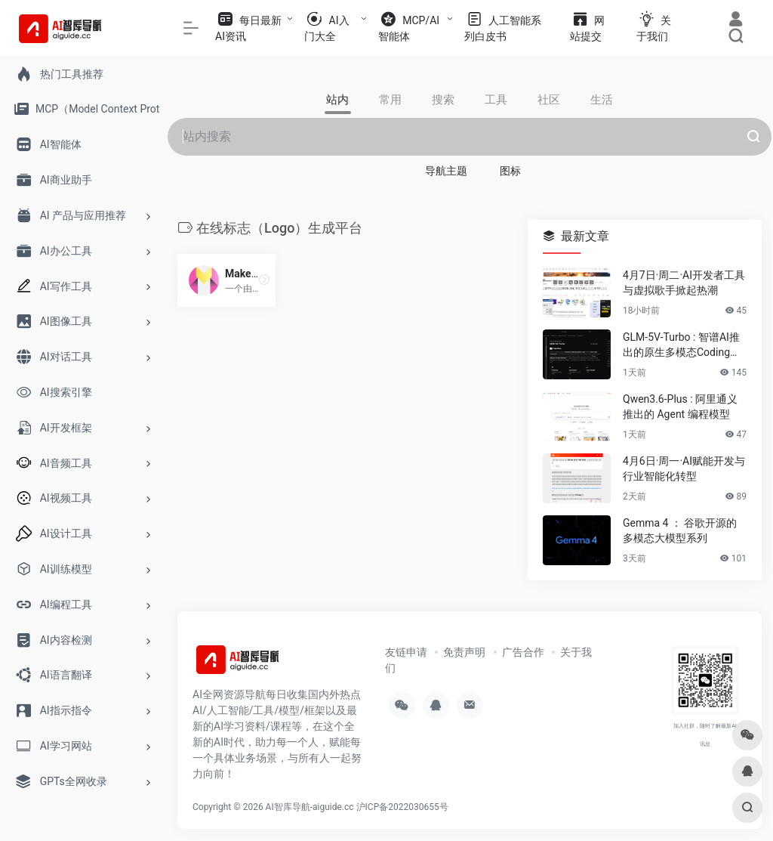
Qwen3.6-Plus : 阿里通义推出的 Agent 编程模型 (680, 406)
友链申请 (406, 652)
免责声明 (464, 652)
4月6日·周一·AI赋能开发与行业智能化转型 (684, 468)
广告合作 (523, 652)
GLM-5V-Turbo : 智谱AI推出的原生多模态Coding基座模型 (682, 345)
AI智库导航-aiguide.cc (310, 807)
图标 (510, 171)
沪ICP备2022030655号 (402, 807)
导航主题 (446, 171)
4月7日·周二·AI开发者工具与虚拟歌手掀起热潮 (684, 282)
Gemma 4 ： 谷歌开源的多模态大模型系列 (680, 530)
